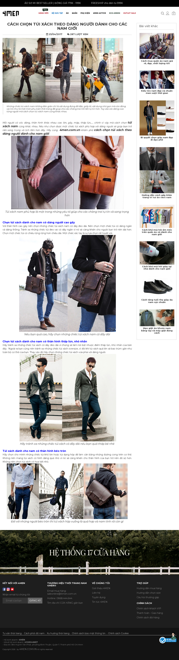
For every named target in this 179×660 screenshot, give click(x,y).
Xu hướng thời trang (58, 633)
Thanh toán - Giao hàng (150, 613)
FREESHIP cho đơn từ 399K (104, 3)
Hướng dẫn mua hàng (149, 588)
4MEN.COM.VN (28, 649)
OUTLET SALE (129, 13)
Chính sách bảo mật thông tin (88, 633)
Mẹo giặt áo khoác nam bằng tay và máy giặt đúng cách (157, 330)
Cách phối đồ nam (34, 633)
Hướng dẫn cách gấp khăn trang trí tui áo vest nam (157, 196)
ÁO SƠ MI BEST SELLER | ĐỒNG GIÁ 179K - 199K (50, 3)
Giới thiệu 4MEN (101, 588)
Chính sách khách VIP (149, 608)
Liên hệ (96, 592)
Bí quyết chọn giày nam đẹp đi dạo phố (157, 138)
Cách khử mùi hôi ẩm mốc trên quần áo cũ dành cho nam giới (157, 232)
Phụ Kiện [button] (85, 13)
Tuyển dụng (98, 597)
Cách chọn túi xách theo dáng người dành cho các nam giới (67, 26)
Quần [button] (74, 13)
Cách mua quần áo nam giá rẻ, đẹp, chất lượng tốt (157, 62)
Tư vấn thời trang (12, 633)
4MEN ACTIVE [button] (99, 13)
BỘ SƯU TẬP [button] (57, 13)
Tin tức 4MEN (99, 601)
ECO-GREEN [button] (114, 13)
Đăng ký (35, 600)
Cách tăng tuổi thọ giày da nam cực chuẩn (157, 300)
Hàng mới (43, 11)
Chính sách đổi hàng (148, 617)
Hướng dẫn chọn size (149, 592)
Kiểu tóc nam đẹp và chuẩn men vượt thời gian (157, 91)
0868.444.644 (64, 598)
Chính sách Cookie (118, 633)
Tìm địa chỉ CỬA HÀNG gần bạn (65, 602)
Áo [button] (67, 13)
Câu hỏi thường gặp (148, 597)
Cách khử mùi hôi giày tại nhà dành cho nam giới (157, 267)
